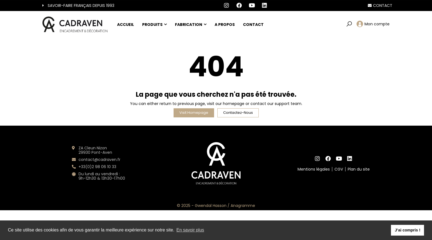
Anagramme (243, 205)
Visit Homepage (193, 112)
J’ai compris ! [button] (407, 230)
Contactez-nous (238, 112)
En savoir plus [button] (190, 230)
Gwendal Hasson (210, 205)
